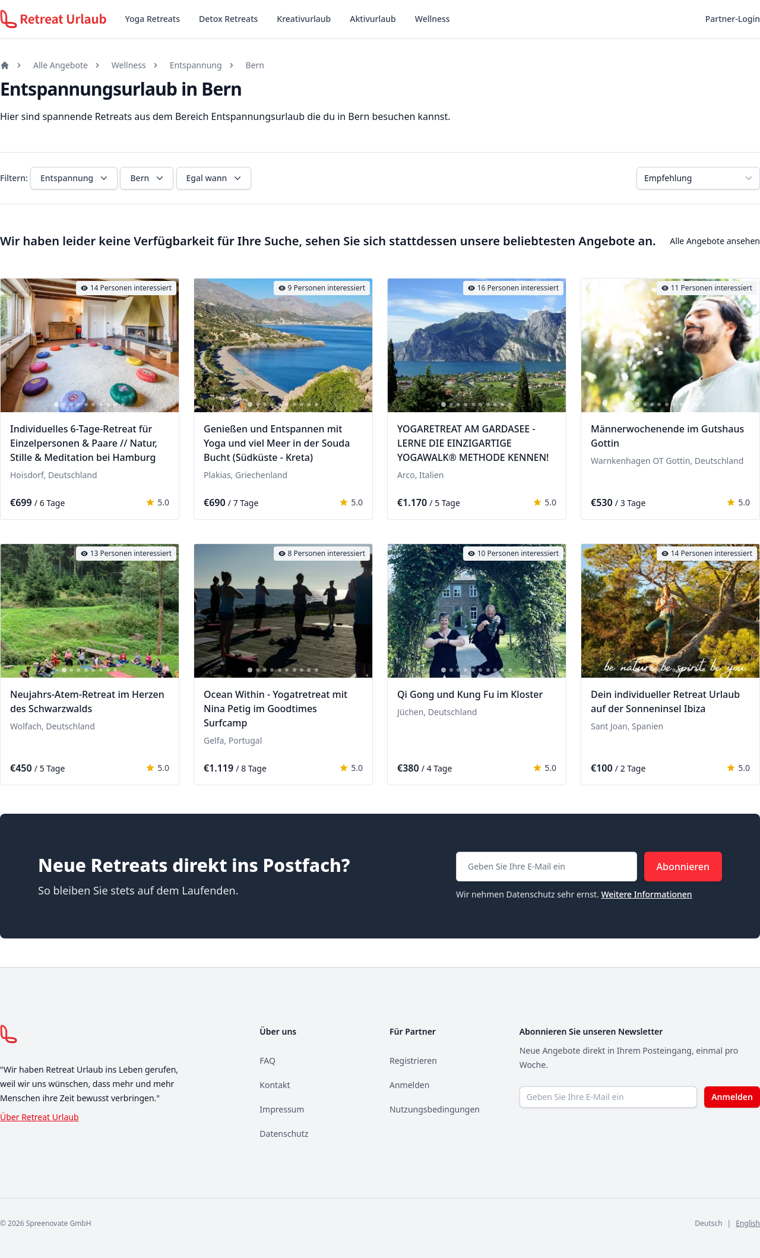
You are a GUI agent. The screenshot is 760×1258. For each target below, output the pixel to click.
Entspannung (196, 65)
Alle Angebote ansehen (715, 240)
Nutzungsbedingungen (435, 1109)
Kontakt (274, 1085)
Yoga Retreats (152, 18)
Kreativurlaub (304, 18)
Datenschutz (283, 1133)
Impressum (281, 1109)
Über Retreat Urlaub (39, 1117)
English (748, 1223)
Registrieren (413, 1060)
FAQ (267, 1060)
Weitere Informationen (646, 894)
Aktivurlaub (372, 18)
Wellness (432, 18)
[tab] (56, 404)
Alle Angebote (60, 65)
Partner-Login (732, 18)
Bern (255, 65)
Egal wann (215, 178)
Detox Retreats (228, 18)
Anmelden (409, 1085)
